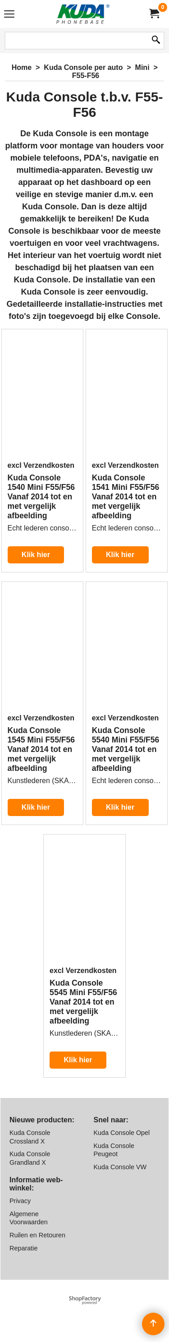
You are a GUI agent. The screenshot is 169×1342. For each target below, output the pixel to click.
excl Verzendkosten (41, 465)
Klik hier (36, 554)
